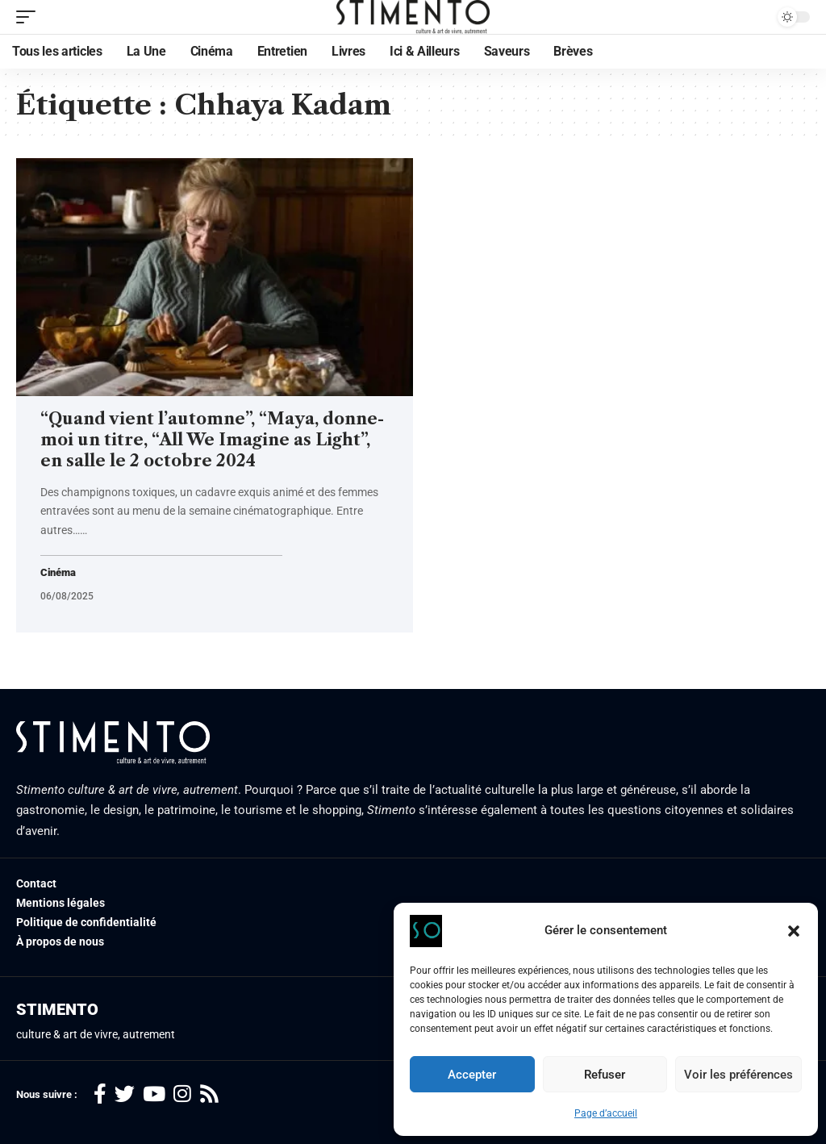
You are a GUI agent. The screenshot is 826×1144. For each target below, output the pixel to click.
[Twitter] (125, 1095)
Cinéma (58, 573)
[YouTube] (154, 1095)
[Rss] (209, 1095)
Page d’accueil (605, 1113)
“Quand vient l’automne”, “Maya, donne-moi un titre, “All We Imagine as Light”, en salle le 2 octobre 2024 (212, 439)
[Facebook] (100, 1095)
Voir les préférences (738, 1074)
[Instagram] (182, 1095)
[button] (794, 931)
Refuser (604, 1074)
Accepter (472, 1074)
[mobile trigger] (30, 16)
